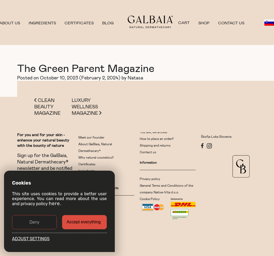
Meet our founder (91, 137)
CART (184, 23)
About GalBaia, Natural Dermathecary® (95, 147)
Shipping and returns (155, 145)
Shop (204, 22)
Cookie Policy (150, 199)
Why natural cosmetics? (96, 157)
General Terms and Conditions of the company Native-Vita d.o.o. (166, 189)
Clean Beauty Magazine (47, 106)
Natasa (135, 78)
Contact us (231, 22)
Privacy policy (150, 179)
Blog (108, 22)
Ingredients (42, 22)
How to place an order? (157, 138)
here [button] (54, 204)
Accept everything (84, 222)
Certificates (79, 22)
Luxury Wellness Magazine (86, 106)
